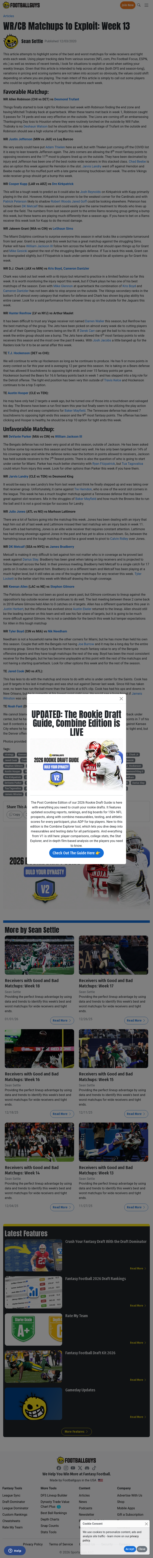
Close (141, 1549)
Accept (130, 1549)
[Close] (146, 1524)
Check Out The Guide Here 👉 (76, 853)
